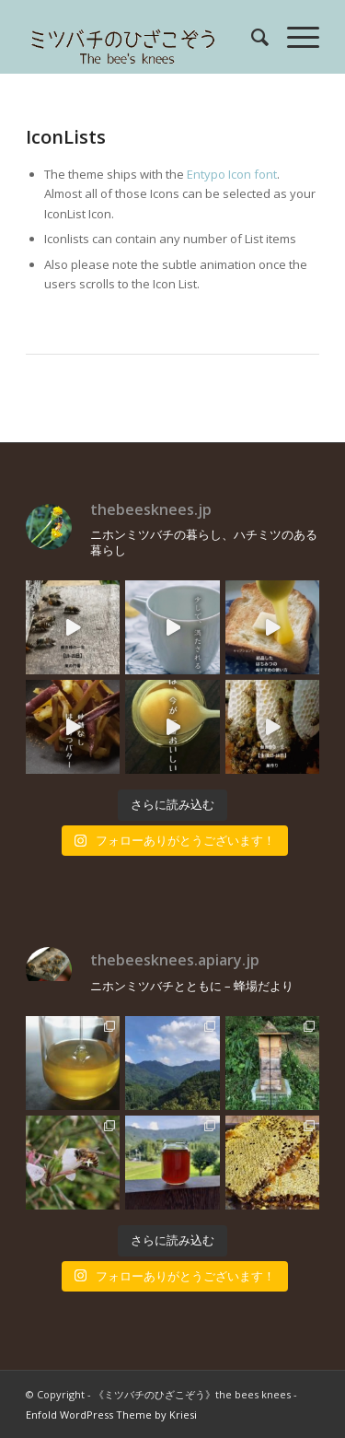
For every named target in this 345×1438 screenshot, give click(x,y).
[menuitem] (251, 37)
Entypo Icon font (232, 174)
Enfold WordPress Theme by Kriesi (111, 1414)
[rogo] (143, 37)
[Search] (251, 37)
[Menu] (294, 37)
